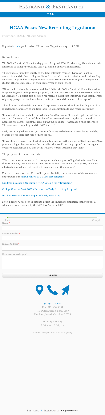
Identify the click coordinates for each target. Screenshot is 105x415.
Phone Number (11, 233)
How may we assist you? (14, 254)
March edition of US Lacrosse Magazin (42, 176)
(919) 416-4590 (52, 303)
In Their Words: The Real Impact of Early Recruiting (31, 195)
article (16, 46)
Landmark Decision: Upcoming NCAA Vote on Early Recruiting (37, 183)
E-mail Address (10, 244)
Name (6, 223)
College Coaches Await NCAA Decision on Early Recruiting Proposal (39, 189)
